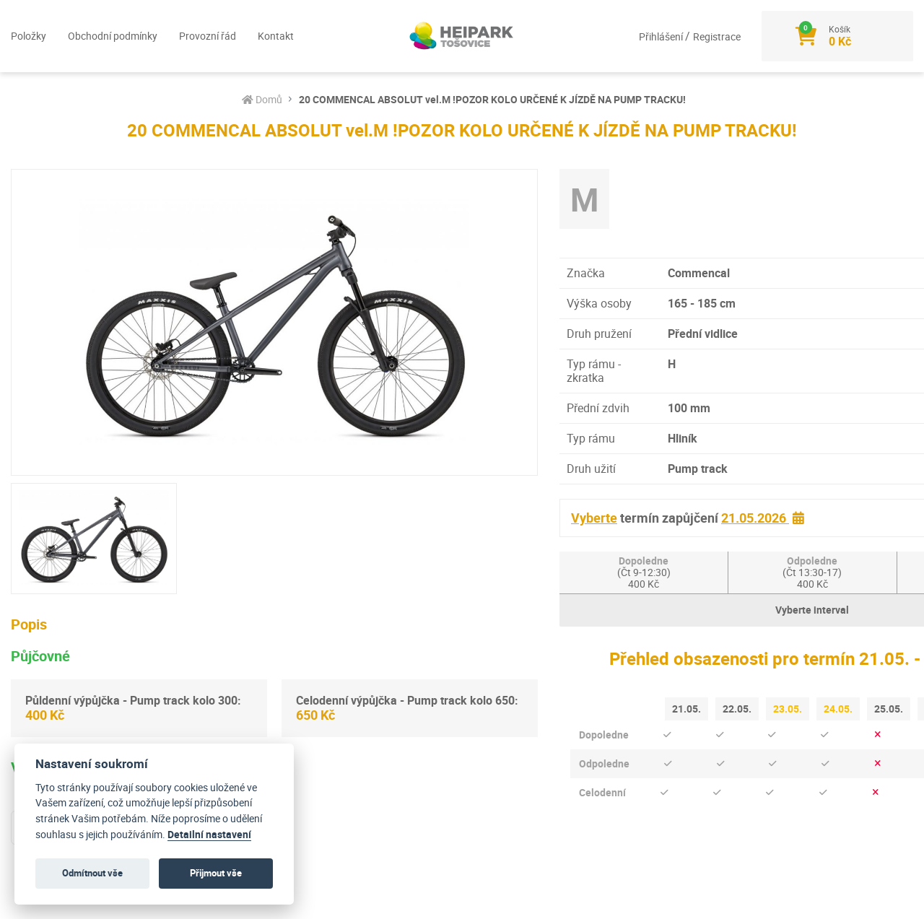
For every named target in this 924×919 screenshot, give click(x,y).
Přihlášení (661, 36)
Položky (28, 36)
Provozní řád (207, 36)
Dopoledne (644, 572)
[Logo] (462, 36)
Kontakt (276, 36)
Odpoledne (812, 572)
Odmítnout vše (92, 872)
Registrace (716, 36)
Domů (262, 99)
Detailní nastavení (209, 834)
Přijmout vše (216, 872)
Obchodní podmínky (112, 36)
